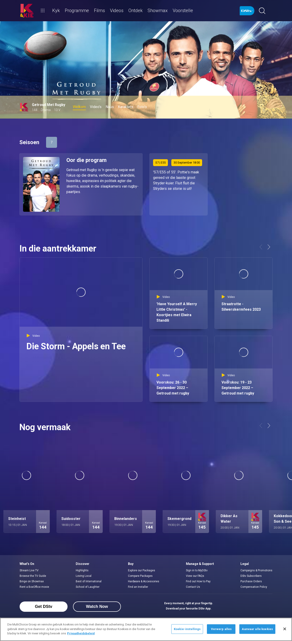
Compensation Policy (253, 586)
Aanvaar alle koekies (257, 629)
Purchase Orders (251, 581)
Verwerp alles (221, 629)
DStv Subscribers (251, 575)
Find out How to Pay (198, 581)
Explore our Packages (141, 570)
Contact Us (193, 586)
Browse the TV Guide (33, 575)
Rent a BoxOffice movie (34, 586)
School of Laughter (87, 586)
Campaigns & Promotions (256, 570)
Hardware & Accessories (143, 581)
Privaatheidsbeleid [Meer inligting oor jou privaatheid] (81, 633)
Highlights (82, 570)
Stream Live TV (29, 570)
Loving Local (83, 575)
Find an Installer (138, 586)
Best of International (89, 581)
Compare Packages (140, 575)
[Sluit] (285, 629)
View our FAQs (195, 575)
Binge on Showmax (32, 581)
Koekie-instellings (187, 629)
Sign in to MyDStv (197, 570)
